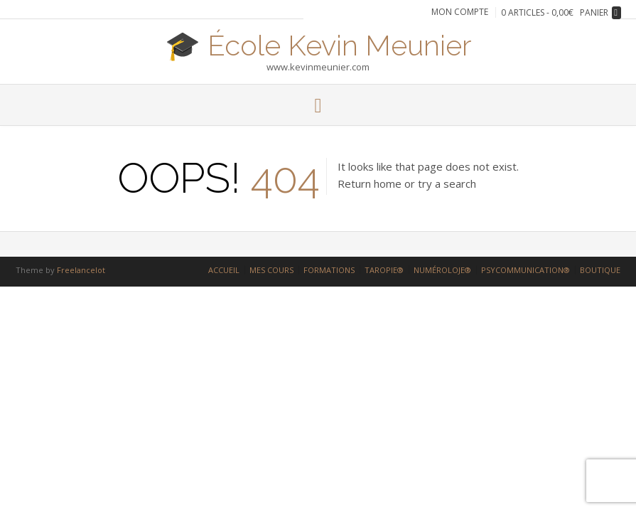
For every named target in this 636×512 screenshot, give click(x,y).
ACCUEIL (223, 269)
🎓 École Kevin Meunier (318, 44)
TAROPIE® (384, 269)
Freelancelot (81, 270)
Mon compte (459, 12)
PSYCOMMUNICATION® (525, 269)
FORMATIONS (329, 269)
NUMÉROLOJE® (442, 269)
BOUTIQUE (600, 269)
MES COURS (271, 269)
